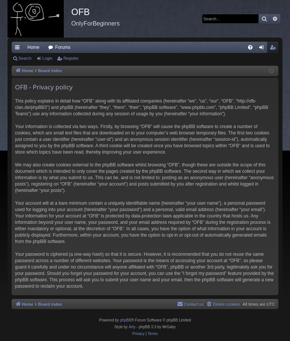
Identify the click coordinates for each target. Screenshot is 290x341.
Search (25, 58)
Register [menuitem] (274, 49)
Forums (63, 47)
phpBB (125, 320)
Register (71, 58)
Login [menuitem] (263, 49)
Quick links (19, 49)
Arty (132, 327)
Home (33, 47)
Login (47, 58)
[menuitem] (250, 47)
